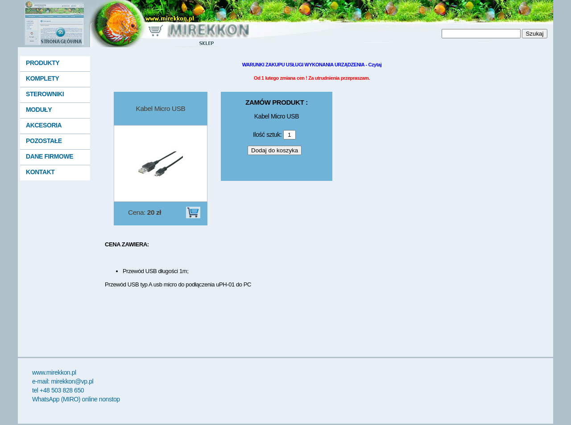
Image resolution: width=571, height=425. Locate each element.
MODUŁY (39, 109)
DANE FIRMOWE (49, 156)
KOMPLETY (42, 78)
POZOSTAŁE (44, 140)
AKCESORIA (44, 125)
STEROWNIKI (45, 94)
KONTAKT (40, 172)
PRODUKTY (42, 62)
